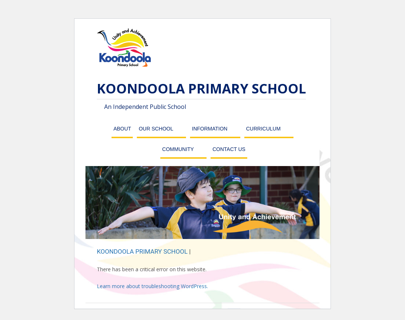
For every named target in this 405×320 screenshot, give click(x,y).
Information (209, 129)
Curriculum (263, 129)
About (122, 129)
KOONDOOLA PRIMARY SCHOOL (201, 89)
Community (178, 149)
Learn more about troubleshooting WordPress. (152, 286)
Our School (156, 129)
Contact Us (228, 149)
